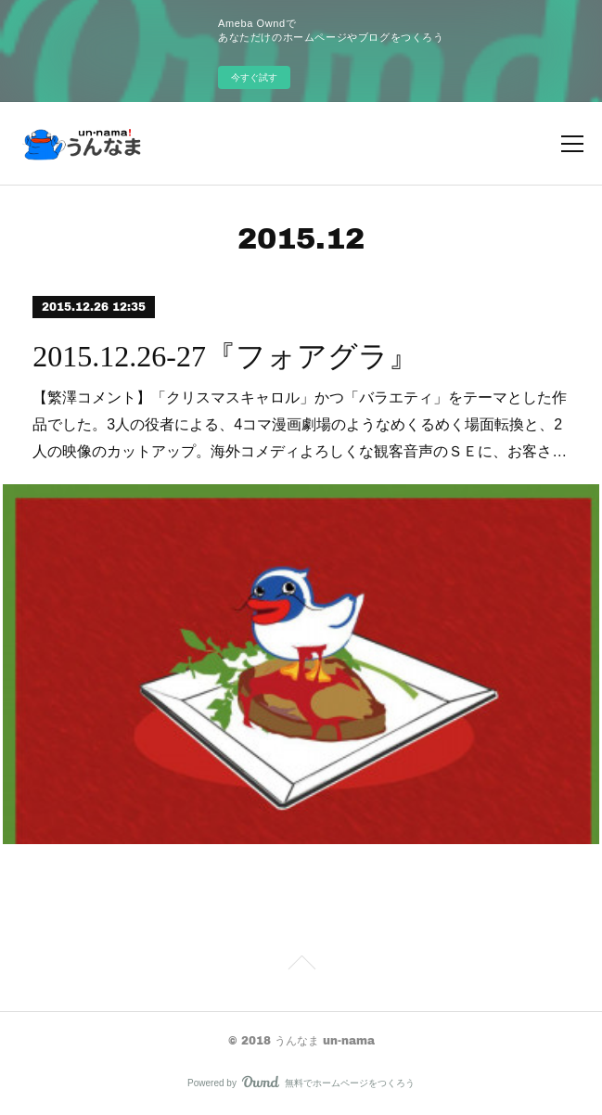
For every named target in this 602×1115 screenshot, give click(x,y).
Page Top (301, 965)
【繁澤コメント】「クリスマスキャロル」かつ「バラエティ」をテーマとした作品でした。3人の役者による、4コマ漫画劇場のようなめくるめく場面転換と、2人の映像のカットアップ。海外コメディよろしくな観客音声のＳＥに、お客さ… (299, 424)
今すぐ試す (254, 77)
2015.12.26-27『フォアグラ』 (225, 356)
